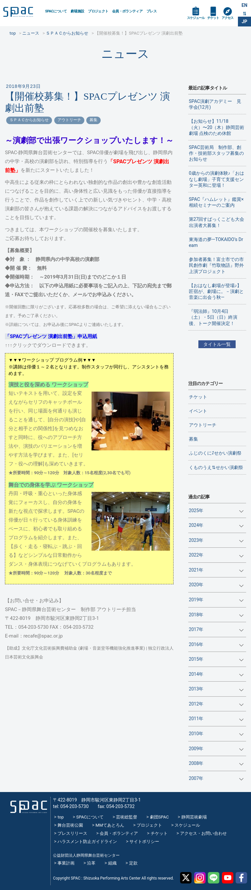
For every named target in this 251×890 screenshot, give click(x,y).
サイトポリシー (144, 841)
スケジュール (196, 18)
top (61, 817)
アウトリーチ (69, 120)
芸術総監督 (126, 817)
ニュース (125, 53)
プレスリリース (72, 833)
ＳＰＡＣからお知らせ (29, 120)
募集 (93, 120)
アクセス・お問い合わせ (203, 833)
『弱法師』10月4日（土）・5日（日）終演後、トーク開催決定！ (213, 317)
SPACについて (56, 11)
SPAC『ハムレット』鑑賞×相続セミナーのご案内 (216, 202)
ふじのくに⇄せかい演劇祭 (215, 453)
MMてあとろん (109, 825)
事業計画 (66, 863)
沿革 (91, 863)
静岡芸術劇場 (194, 817)
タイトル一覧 (217, 344)
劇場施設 (77, 11)
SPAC (21, 13)
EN (244, 5)
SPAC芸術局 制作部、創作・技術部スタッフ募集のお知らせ (216, 153)
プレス (151, 11)
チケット (213, 18)
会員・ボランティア (127, 11)
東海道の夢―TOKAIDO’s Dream (216, 242)
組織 (112, 863)
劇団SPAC (159, 817)
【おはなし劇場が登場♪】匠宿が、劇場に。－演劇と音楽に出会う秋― (216, 291)
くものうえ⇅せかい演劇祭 (216, 467)
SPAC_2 (26, 804)
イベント (198, 410)
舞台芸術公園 (70, 825)
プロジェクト (98, 11)
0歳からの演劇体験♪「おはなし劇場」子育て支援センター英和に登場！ (216, 178)
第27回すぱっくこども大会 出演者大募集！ (217, 222)
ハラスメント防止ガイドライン (87, 841)
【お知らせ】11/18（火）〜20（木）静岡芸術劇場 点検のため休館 (216, 127)
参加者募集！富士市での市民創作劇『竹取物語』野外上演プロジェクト (216, 265)
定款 (133, 863)
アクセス (227, 18)
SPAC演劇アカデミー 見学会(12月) (215, 104)
